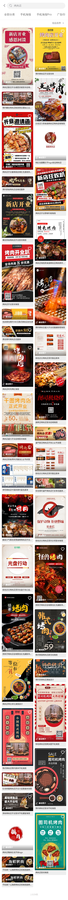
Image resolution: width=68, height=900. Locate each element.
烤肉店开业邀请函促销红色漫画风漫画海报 (17, 172)
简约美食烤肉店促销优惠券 (13, 189)
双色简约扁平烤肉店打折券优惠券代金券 (51, 491)
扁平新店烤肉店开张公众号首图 (48, 442)
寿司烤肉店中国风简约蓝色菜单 (15, 490)
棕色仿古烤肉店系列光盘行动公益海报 (17, 589)
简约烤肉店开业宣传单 (45, 73)
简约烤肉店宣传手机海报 (46, 808)
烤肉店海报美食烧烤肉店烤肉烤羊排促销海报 (51, 263)
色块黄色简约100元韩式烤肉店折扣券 (17, 322)
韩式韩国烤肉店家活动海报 (47, 655)
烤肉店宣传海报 (42, 872)
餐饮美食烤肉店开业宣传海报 (14, 240)
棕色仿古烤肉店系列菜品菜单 (47, 358)
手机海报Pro (44, 14)
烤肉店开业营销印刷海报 (46, 213)
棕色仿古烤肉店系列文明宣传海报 (49, 540)
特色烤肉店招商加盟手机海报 (47, 744)
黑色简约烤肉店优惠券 (11, 339)
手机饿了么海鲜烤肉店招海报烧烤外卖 (17, 869)
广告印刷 (62, 14)
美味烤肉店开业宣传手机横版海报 (16, 813)
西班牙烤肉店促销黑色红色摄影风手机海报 (17, 654)
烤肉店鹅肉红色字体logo (12, 852)
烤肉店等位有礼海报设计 (12, 704)
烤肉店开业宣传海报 (10, 304)
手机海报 (25, 14)
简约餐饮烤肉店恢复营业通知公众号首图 (17, 107)
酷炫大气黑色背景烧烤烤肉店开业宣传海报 (17, 540)
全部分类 (9, 14)
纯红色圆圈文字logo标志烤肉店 (48, 162)
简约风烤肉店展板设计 (45, 679)
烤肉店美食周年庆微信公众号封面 (16, 459)
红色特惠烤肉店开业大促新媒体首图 (17, 788)
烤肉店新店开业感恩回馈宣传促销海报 (17, 87)
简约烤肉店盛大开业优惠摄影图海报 (50, 327)
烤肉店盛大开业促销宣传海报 (14, 439)
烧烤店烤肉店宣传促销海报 (47, 422)
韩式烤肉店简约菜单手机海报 (14, 768)
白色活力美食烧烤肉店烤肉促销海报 (50, 123)
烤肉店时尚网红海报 (10, 389)
